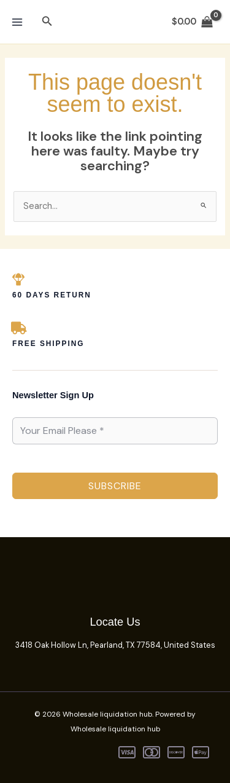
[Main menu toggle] (17, 21)
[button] (47, 22)
